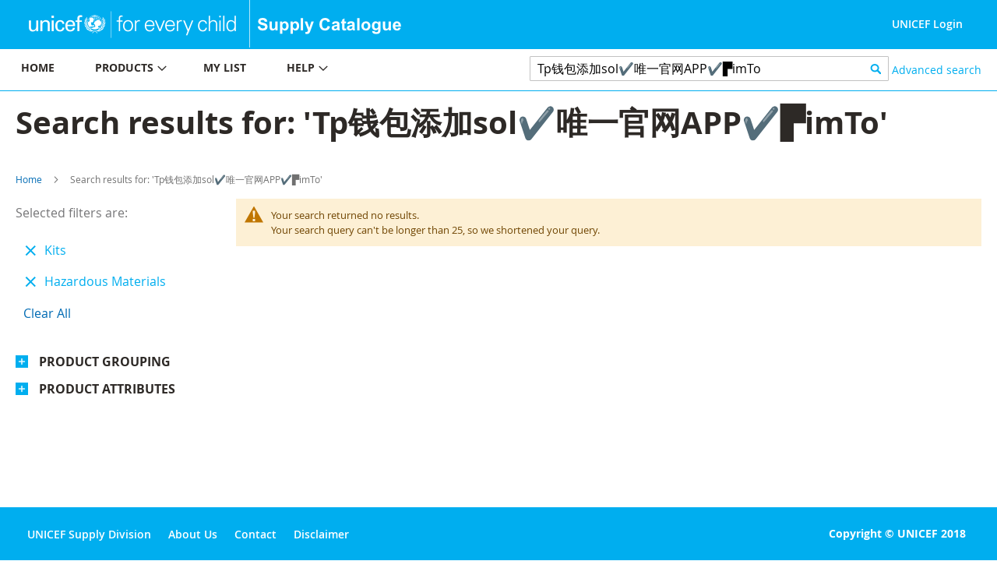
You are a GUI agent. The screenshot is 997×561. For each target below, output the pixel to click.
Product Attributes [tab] (107, 388)
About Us (192, 534)
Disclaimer (321, 534)
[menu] (249, 69)
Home (29, 179)
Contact (255, 534)
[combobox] (709, 68)
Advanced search (936, 69)
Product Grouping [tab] (105, 361)
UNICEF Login (927, 23)
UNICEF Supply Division (89, 534)
